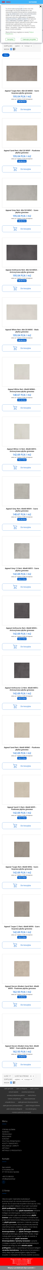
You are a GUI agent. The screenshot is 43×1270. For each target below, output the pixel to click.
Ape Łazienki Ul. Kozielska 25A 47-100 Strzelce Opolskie (10, 1169)
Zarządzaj (10, 39)
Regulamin (6, 1136)
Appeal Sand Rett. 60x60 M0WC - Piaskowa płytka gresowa (22, 748)
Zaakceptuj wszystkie (29, 39)
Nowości (5, 1132)
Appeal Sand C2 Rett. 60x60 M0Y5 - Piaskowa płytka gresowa (21, 808)
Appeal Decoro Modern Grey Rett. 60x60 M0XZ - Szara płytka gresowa (22, 1047)
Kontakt (5, 1139)
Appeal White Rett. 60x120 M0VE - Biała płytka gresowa (22, 330)
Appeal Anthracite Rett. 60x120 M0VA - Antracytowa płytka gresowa (22, 271)
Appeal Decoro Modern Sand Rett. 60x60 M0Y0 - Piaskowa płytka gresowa (22, 987)
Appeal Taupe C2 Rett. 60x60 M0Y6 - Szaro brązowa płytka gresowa (22, 927)
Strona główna (8, 1129)
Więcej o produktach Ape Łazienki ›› (21, 1268)
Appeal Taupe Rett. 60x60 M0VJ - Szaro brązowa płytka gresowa (22, 868)
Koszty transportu (10, 1143)
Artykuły (5, 1148)
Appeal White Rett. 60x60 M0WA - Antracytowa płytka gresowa (22, 390)
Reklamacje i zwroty (10, 1146)
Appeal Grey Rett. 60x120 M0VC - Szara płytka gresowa (22, 211)
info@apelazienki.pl (8, 1179)
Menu (8, 2)
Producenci (7, 1134)
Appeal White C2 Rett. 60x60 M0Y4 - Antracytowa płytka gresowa (22, 450)
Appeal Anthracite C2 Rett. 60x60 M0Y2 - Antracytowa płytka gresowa (22, 689)
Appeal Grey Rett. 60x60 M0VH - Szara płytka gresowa (22, 509)
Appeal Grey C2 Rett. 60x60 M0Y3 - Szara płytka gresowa (22, 569)
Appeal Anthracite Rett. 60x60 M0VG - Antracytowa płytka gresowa (22, 629)
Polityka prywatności (11, 1141)
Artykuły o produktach (12, 1150)
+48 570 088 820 (8, 1176)
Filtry (6, 55)
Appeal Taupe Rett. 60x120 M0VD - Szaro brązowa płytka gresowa (22, 92)
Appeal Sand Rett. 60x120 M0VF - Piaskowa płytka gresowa (22, 151)
